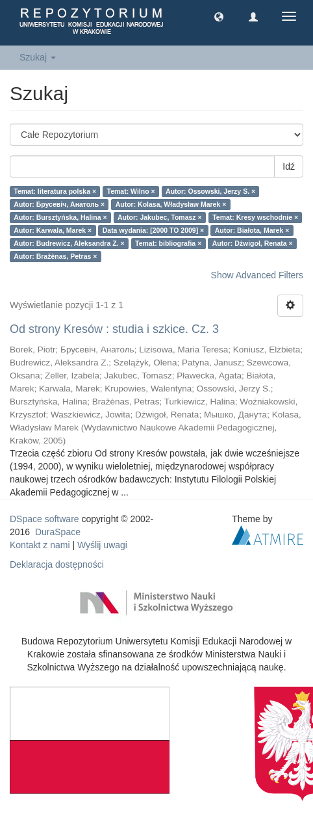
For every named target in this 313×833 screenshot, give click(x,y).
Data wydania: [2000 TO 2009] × (154, 230)
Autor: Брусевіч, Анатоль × (59, 204)
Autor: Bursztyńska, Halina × (60, 217)
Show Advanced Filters (257, 275)
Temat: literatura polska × (55, 191)
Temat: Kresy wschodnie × (255, 217)
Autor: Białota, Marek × (252, 230)
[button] (219, 16)
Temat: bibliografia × (168, 243)
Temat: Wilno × (131, 191)
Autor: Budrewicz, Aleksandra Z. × (69, 243)
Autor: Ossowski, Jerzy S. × (210, 191)
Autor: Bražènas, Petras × (55, 256)
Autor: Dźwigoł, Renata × (252, 243)
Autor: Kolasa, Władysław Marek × (171, 204)
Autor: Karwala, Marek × (53, 230)
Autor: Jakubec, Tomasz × (160, 217)
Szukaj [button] (37, 57)
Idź (288, 166)
